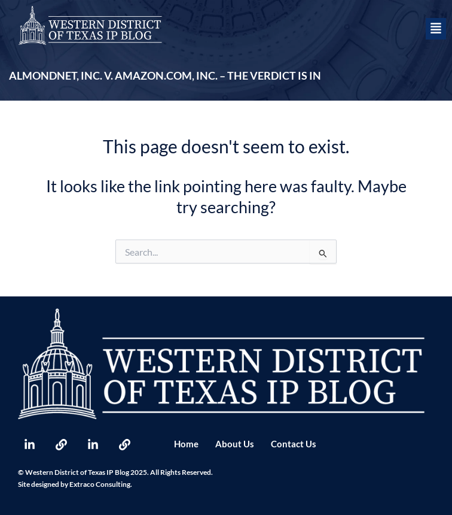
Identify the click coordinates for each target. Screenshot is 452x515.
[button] (436, 29)
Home (186, 444)
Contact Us (293, 444)
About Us (234, 444)
